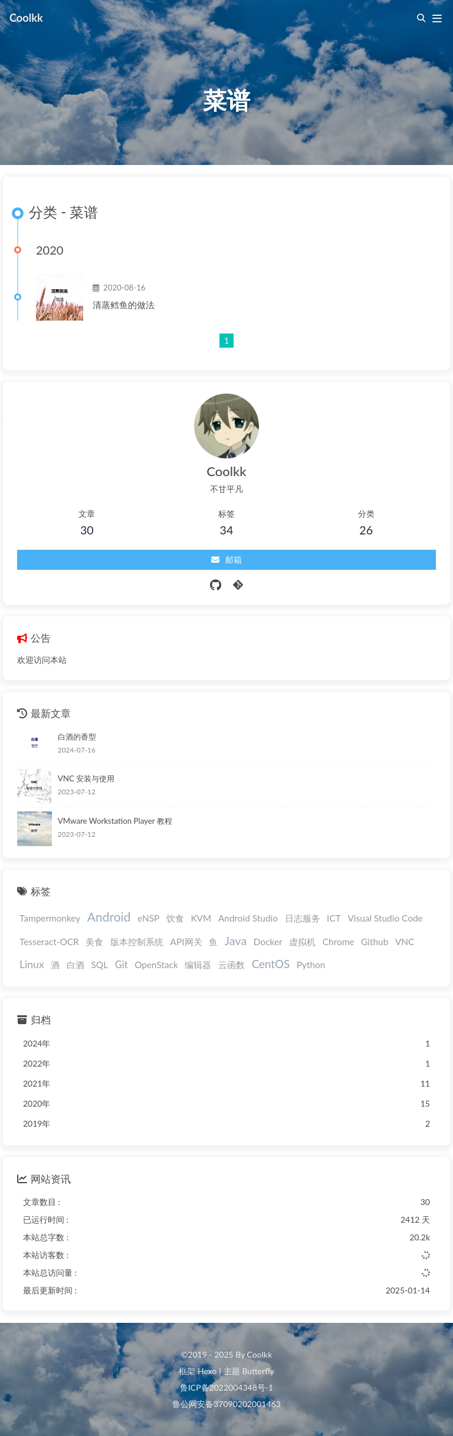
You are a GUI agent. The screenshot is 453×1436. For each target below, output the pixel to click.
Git (121, 964)
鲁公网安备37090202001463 (226, 1404)
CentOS (271, 963)
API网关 (186, 941)
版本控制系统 (136, 941)
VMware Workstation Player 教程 (115, 821)
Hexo (207, 1371)
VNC (404, 941)
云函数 (231, 964)
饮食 (175, 918)
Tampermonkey (49, 918)
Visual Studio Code (384, 918)
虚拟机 (302, 941)
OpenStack (156, 964)
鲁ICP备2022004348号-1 (226, 1387)
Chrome (338, 941)
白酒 (75, 964)
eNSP (148, 918)
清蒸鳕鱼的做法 (124, 304)
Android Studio (248, 918)
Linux (31, 964)
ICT (334, 918)
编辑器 (198, 964)
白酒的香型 (77, 736)
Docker (268, 941)
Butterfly (258, 1371)
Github (374, 941)
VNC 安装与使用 (86, 778)
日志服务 (302, 918)
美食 (94, 941)
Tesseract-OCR (49, 941)
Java (236, 940)
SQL (100, 964)
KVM (201, 918)
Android (109, 916)
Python (311, 964)
